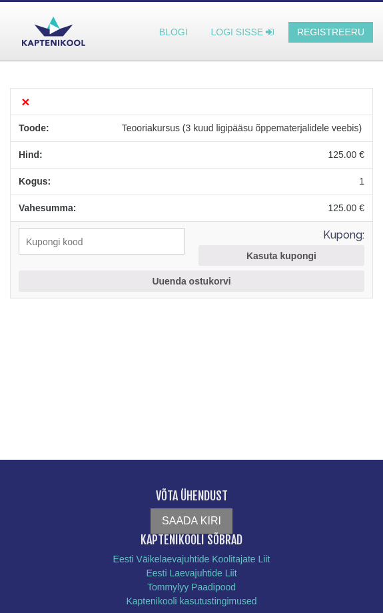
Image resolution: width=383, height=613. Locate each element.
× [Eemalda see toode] (25, 102)
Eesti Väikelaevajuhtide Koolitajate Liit (191, 559)
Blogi (173, 32)
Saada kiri (191, 520)
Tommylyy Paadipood (191, 587)
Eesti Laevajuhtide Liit (191, 573)
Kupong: (343, 235)
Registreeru (330, 32)
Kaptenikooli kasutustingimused (191, 601)
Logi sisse (242, 32)
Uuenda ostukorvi (191, 281)
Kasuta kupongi (281, 256)
